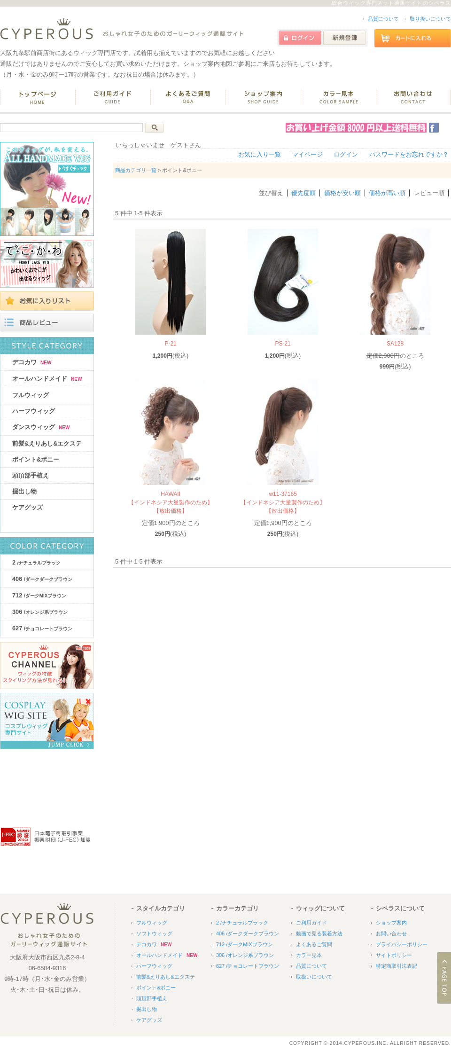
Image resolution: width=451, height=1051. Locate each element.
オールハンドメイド (47, 378)
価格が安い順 (342, 192)
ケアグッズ (27, 507)
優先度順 (303, 192)
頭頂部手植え (30, 475)
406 (42, 578)
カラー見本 (309, 955)
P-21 (170, 343)
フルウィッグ (30, 395)
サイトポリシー (394, 955)
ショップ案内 (391, 923)
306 (40, 611)
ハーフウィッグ (33, 411)
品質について (383, 19)
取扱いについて (314, 977)
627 (42, 628)
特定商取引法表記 (396, 966)
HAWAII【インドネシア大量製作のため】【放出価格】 (170, 502)
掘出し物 (24, 491)
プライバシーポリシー (402, 944)
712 (39, 595)
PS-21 (282, 343)
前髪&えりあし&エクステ (47, 443)
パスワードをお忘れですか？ (409, 154)
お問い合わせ (391, 933)
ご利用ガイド (311, 923)
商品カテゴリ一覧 (135, 170)
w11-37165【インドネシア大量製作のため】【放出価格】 (283, 502)
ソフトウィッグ (154, 933)
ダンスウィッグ (41, 427)
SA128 (395, 343)
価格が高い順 (387, 192)
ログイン (346, 154)
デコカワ (31, 362)
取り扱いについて (430, 19)
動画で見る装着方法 (319, 933)
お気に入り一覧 (259, 154)
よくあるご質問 (314, 944)
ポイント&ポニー (35, 459)
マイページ (307, 154)
